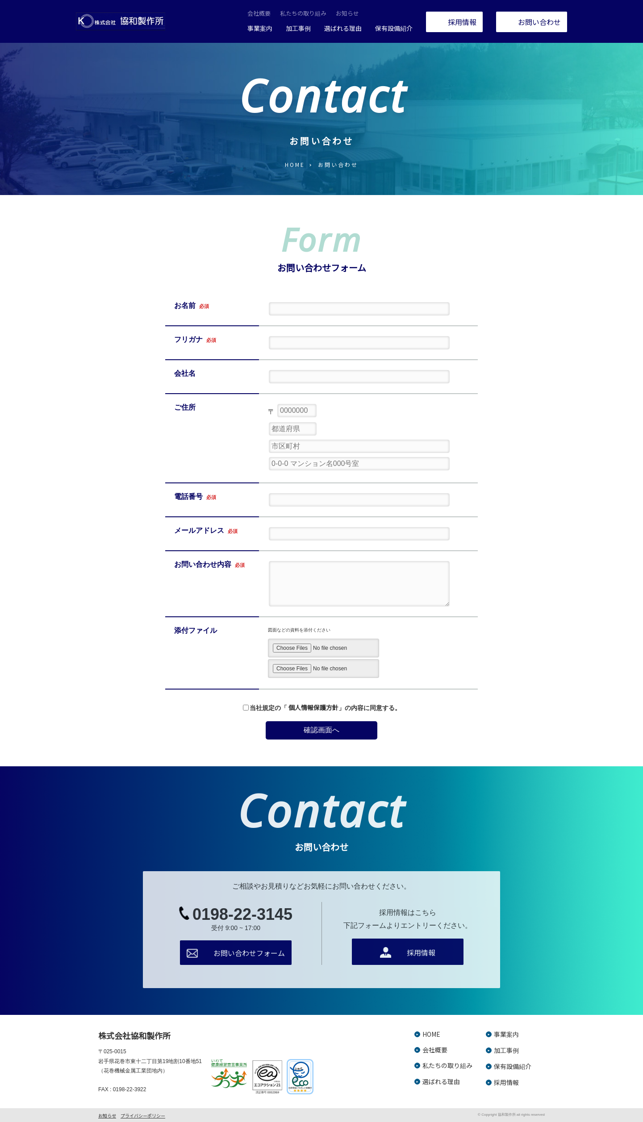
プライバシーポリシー (143, 1115)
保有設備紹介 (394, 28)
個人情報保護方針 (313, 707)
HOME (295, 164)
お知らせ (347, 13)
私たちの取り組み (303, 13)
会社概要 (259, 13)
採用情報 (506, 1082)
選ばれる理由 (343, 28)
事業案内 (259, 28)
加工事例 (298, 28)
